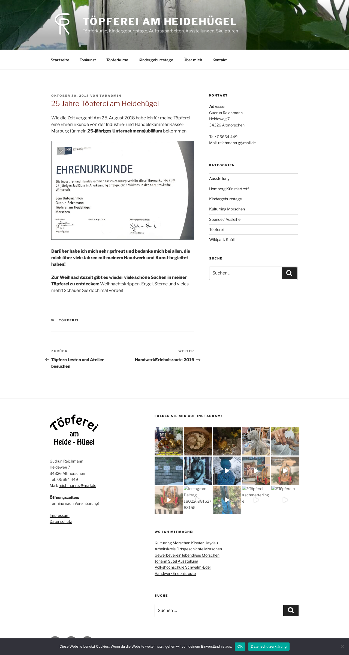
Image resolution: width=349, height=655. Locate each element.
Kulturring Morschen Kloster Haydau (186, 543)
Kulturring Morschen (227, 209)
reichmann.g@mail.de (237, 142)
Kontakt (219, 60)
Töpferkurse (117, 60)
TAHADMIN (110, 96)
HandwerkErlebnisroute (175, 573)
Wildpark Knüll (221, 239)
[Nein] (342, 646)
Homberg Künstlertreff (229, 188)
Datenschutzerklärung (269, 646)
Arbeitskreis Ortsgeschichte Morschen (188, 549)
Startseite (60, 60)
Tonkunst (88, 60)
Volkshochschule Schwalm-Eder (183, 567)
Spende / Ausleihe (224, 219)
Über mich (192, 60)
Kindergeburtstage (156, 60)
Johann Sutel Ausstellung (176, 561)
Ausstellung (219, 178)
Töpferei (69, 320)
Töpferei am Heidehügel (160, 22)
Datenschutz (61, 521)
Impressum (60, 515)
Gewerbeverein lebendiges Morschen (187, 555)
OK (240, 646)
